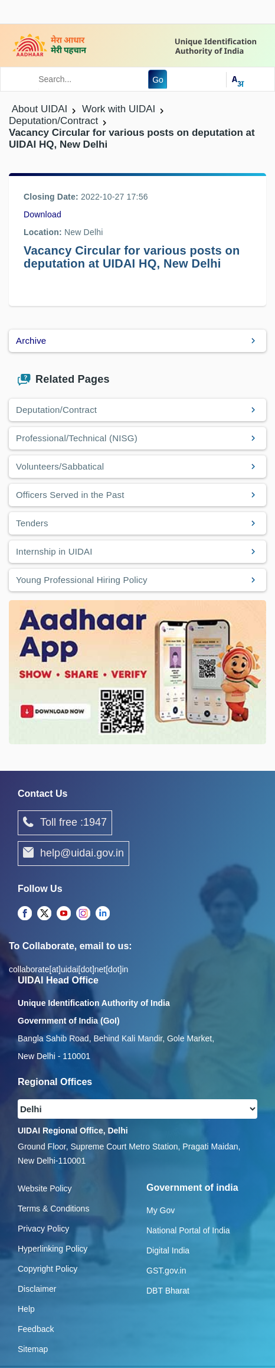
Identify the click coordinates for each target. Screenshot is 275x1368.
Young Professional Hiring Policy (82, 580)
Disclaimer (37, 1289)
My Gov (160, 1210)
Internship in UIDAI (54, 551)
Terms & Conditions (53, 1208)
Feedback (36, 1329)
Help (26, 1309)
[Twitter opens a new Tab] (44, 913)
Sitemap (33, 1349)
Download (42, 214)
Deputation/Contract (56, 410)
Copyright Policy (47, 1268)
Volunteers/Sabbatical (60, 466)
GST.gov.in (166, 1270)
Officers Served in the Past (70, 495)
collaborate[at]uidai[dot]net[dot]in (68, 969)
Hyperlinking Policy (52, 1248)
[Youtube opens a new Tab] (64, 913)
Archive (31, 341)
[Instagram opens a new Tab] (83, 913)
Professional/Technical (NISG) (77, 438)
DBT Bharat (167, 1290)
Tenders (32, 523)
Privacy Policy (43, 1228)
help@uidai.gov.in (73, 853)
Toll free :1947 (65, 823)
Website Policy (45, 1188)
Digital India (167, 1250)
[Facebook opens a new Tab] (25, 913)
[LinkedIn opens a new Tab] (103, 913)
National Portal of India (188, 1230)
